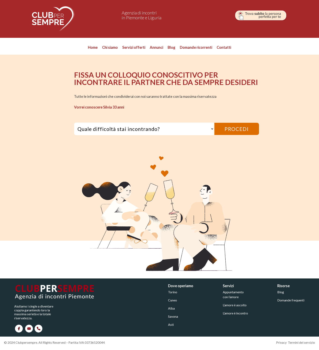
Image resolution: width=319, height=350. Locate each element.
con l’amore (231, 297)
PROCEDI (237, 129)
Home (93, 48)
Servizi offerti (133, 48)
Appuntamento (233, 292)
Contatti (224, 48)
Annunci (156, 48)
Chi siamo (110, 48)
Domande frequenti (290, 300)
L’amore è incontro (235, 313)
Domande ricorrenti (196, 48)
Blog (171, 48)
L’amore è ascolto (235, 305)
